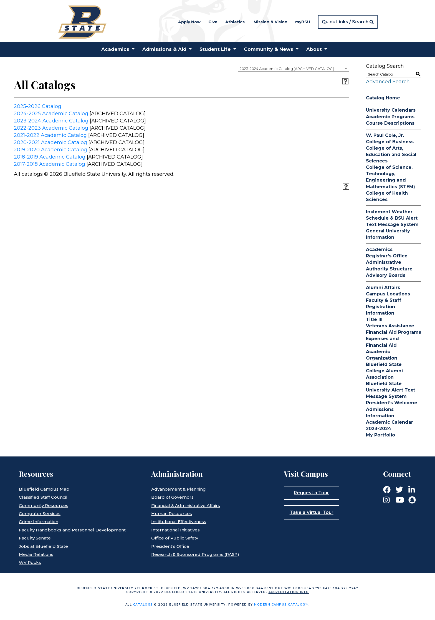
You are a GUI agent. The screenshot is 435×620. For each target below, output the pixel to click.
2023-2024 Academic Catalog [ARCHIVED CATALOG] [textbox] (287, 68)
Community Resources (43, 505)
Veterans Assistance (390, 325)
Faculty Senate (35, 538)
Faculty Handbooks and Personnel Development (72, 530)
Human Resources (171, 513)
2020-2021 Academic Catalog (50, 142)
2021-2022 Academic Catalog (50, 135)
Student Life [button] (215, 49)
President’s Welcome (391, 402)
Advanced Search (388, 82)
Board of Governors (172, 497)
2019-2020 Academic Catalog (50, 150)
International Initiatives (175, 530)
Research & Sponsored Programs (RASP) (195, 554)
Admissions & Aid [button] (164, 49)
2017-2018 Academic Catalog (49, 164)
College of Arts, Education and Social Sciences (391, 154)
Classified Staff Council (43, 497)
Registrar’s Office (387, 255)
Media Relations (36, 554)
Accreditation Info (289, 592)
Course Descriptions (390, 123)
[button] (348, 22)
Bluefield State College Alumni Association (384, 371)
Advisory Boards (385, 275)
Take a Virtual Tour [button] (311, 512)
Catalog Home (383, 98)
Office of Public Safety (174, 538)
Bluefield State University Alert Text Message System (390, 390)
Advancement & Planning (178, 489)
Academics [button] (115, 49)
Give (213, 21)
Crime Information (38, 521)
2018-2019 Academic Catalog (49, 157)
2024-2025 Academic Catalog (51, 114)
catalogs (143, 604)
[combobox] (293, 68)
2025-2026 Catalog (37, 106)
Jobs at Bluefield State (43, 546)
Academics (379, 249)
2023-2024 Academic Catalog (51, 121)
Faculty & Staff (383, 300)
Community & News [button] (268, 49)
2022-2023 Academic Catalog (51, 128)
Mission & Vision (270, 21)
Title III (374, 319)
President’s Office (170, 546)
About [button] (314, 49)
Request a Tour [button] (311, 492)
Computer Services (39, 513)
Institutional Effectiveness (178, 521)
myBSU (302, 21)
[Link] (387, 489)
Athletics (235, 21)
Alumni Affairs (383, 287)
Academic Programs (390, 116)
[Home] (82, 21)
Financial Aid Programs (393, 332)
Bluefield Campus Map (44, 489)
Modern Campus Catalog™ (281, 604)
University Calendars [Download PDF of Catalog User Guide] (391, 110)
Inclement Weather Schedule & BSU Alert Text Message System (392, 218)
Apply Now (189, 21)
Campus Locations (388, 294)
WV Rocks (30, 562)
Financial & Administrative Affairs (185, 505)
